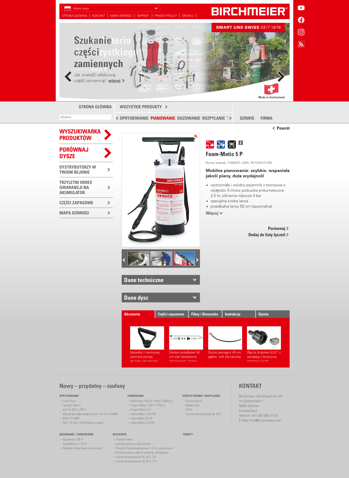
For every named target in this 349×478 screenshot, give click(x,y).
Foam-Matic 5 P (141, 409)
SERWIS (247, 118)
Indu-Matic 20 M (141, 418)
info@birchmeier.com (265, 420)
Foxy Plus (69, 401)
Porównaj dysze (73, 152)
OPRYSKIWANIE (134, 118)
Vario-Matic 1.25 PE (143, 414)
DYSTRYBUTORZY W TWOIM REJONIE (77, 170)
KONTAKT (98, 15)
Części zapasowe (171, 314)
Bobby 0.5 (192, 405)
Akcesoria (132, 314)
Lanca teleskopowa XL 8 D (203, 414)
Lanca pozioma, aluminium (133, 444)
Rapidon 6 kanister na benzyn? (83, 448)
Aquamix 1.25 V (73, 439)
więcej (114, 80)
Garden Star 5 (72, 405)
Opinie (263, 314)
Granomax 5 (194, 401)
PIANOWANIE (163, 118)
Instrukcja (232, 314)
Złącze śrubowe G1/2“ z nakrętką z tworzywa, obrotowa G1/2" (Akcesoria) (264, 343)
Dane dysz (136, 297)
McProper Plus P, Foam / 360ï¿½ (152, 401)
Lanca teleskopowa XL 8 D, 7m (136, 457)
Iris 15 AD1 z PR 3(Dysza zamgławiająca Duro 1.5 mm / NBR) (90, 412)
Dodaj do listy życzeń (266, 234)
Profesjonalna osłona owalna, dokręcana (142, 452)
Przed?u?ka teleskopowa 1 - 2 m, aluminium (144, 448)
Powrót (283, 128)
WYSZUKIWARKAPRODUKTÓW (80, 134)
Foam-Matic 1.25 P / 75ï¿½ (148, 405)
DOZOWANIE (188, 118)
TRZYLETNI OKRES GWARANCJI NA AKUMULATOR (75, 187)
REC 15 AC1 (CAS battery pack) (83, 422)
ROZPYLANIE (213, 118)
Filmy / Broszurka (204, 314)
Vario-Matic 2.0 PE (142, 422)
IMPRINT (143, 15)
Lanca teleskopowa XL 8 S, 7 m (136, 461)
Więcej (212, 213)
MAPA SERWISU (121, 15)
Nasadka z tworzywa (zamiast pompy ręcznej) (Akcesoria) (147, 343)
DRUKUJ (188, 15)
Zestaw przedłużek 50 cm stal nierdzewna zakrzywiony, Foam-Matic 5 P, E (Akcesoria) (186, 343)
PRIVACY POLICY (166, 15)
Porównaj (276, 228)
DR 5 (189, 409)
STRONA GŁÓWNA (74, 15)
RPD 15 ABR (71, 418)
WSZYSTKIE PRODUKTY (141, 106)
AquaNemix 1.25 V (75, 444)
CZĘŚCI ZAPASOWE (76, 202)
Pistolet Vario (124, 439)
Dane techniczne (144, 279)
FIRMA (266, 118)
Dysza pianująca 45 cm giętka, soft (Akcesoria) (225, 342)
